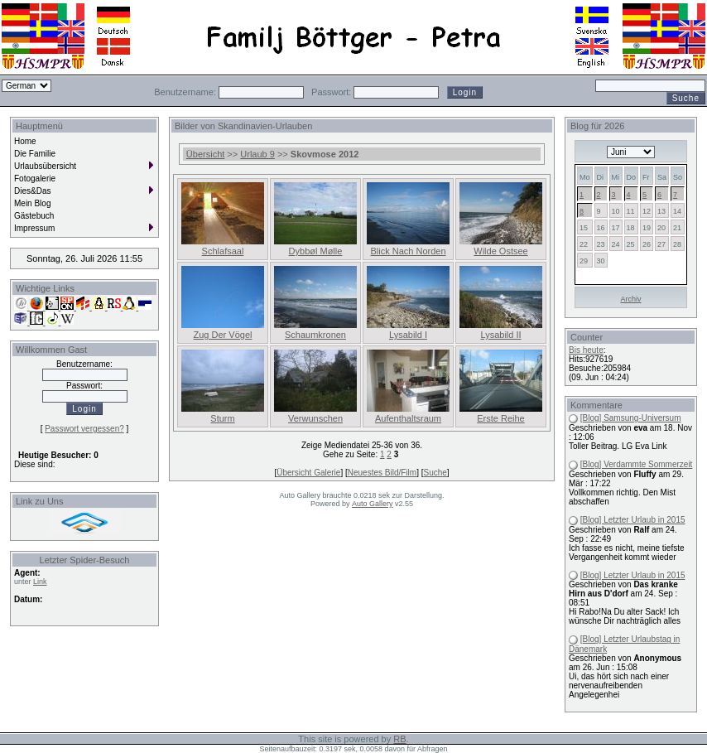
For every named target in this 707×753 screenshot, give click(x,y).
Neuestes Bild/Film (382, 472)
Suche (434, 472)
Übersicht (205, 154)
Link (40, 581)
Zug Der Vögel (223, 335)
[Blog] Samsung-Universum (630, 417)
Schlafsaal (223, 251)
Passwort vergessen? (84, 428)
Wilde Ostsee (500, 251)
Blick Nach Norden (407, 251)
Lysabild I (408, 335)
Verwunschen (315, 418)
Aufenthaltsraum (408, 418)
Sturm (222, 418)
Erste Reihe (500, 418)
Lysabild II (500, 335)
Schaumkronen (315, 335)
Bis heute (586, 350)
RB (399, 739)
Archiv (631, 299)
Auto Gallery (372, 504)
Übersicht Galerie (308, 472)
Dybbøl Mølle (316, 251)
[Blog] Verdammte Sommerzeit (636, 464)
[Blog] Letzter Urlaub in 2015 (632, 519)
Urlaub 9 (257, 154)
